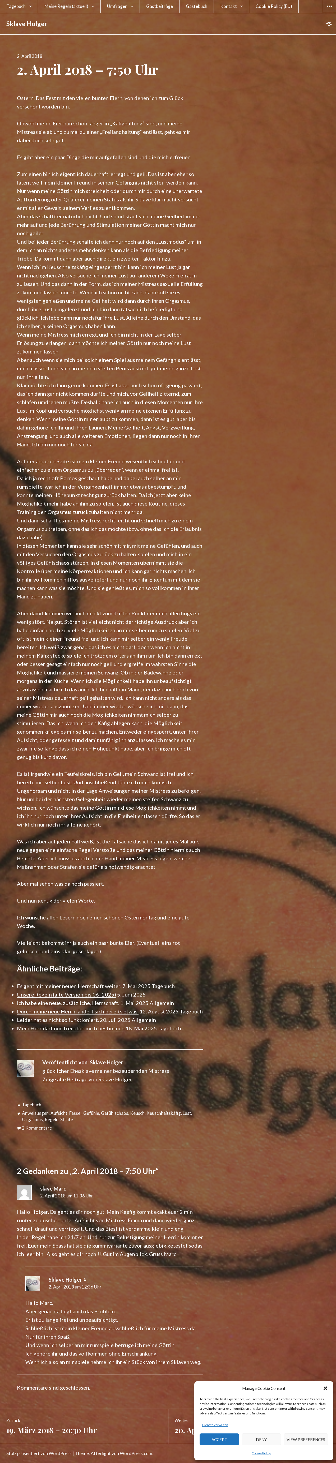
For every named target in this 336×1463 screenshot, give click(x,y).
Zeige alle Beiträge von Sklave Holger (87, 1079)
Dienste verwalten (215, 1425)
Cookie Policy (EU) (274, 6)
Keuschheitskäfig (163, 1113)
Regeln (51, 1119)
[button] (325, 1388)
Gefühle (91, 1113)
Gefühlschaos (114, 1113)
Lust (187, 1113)
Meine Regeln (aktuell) (66, 6)
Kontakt (228, 6)
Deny (261, 1439)
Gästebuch (196, 6)
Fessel (75, 1113)
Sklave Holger (26, 23)
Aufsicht (58, 1113)
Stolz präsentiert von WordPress (39, 1453)
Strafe (66, 1119)
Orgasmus (32, 1119)
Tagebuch (16, 6)
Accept (219, 1439)
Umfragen (117, 6)
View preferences (306, 1439)
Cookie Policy (261, 1453)
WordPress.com (136, 1453)
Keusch (137, 1113)
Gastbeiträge (159, 6)
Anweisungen (35, 1113)
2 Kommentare (37, 1128)
